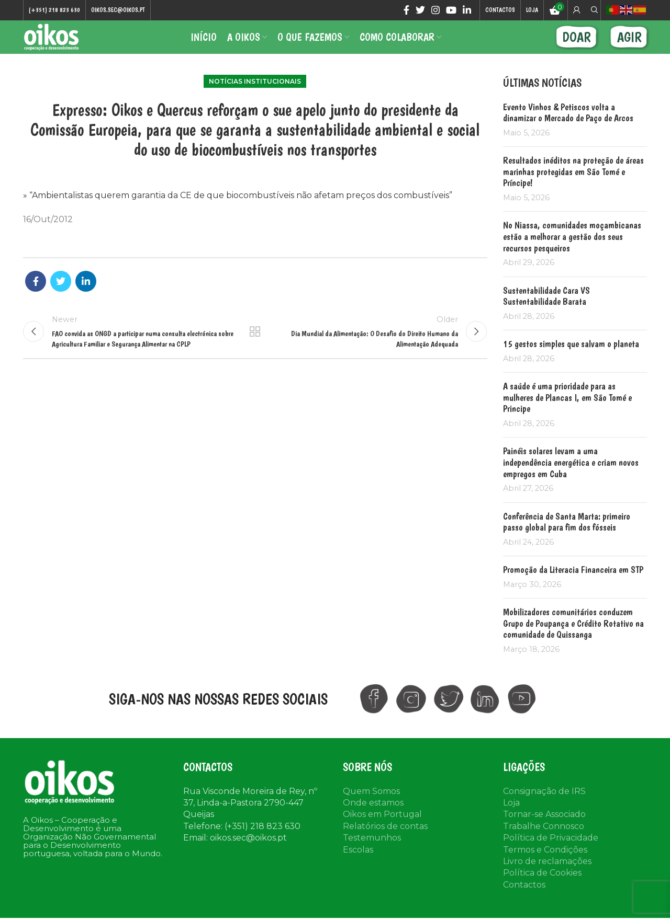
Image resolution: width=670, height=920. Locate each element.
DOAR (576, 47)
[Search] (593, 11)
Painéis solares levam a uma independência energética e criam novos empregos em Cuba (571, 480)
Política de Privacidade (550, 855)
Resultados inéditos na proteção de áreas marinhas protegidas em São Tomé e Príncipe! (573, 189)
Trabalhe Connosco (543, 844)
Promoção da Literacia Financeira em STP (573, 587)
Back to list (255, 353)
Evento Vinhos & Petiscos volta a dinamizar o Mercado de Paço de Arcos (568, 130)
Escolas (358, 867)
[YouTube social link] (451, 11)
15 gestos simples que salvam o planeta (571, 361)
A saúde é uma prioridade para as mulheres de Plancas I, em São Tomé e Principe (567, 415)
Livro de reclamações (547, 879)
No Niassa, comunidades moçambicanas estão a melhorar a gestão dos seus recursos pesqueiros (572, 254)
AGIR (629, 47)
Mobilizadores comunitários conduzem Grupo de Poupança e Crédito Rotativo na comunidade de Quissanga (573, 641)
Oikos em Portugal (382, 832)
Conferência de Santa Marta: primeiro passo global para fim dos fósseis (566, 539)
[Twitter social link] (420, 11)
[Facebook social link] (406, 11)
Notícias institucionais (255, 99)
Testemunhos (372, 855)
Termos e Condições (545, 867)
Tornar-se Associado (544, 832)
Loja (511, 820)
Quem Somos (371, 809)
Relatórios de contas (385, 844)
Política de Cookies (542, 890)
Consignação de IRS (544, 809)
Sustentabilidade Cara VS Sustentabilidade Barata (546, 314)
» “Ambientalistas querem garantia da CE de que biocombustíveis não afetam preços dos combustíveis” (237, 213)
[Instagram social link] (435, 11)
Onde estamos (373, 820)
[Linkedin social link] (467, 11)
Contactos (524, 902)
